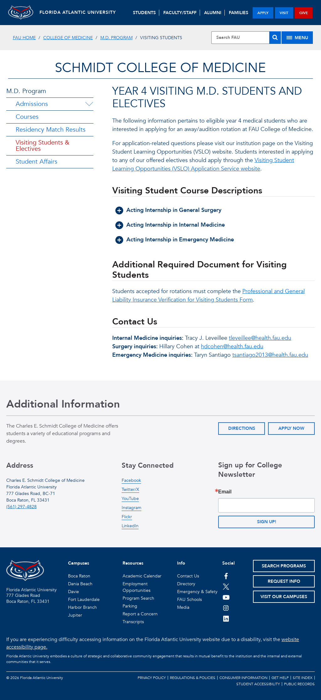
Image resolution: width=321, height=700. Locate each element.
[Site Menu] (297, 37)
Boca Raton (79, 576)
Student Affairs (36, 161)
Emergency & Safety (197, 592)
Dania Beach (80, 584)
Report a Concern (140, 614)
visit (284, 12)
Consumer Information (243, 677)
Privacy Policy (152, 677)
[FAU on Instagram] (226, 608)
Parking (130, 606)
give (303, 12)
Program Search (138, 598)
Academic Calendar (142, 576)
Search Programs (284, 566)
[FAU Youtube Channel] (226, 597)
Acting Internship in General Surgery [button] (173, 210)
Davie (73, 592)
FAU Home (24, 38)
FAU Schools (189, 600)
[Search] (275, 37)
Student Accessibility (258, 684)
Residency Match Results (51, 129)
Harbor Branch (82, 607)
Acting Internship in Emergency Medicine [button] (180, 240)
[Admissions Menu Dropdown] (89, 104)
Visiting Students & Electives (42, 145)
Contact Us (188, 576)
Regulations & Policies (192, 677)
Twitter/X (130, 489)
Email (225, 491)
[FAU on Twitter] (226, 586)
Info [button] (181, 563)
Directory (186, 584)
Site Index (303, 677)
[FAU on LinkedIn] (226, 618)
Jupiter (75, 615)
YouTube (130, 499)
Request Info (284, 581)
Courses (27, 117)
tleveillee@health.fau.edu (260, 338)
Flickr (127, 517)
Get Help (280, 677)
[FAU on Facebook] (226, 576)
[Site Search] (246, 37)
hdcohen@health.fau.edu (232, 346)
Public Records (299, 684)
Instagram (131, 508)
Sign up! (266, 522)
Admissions (32, 104)
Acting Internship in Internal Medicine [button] (175, 225)
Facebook (131, 480)
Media (183, 607)
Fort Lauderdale (84, 600)
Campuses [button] (78, 563)
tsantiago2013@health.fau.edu (270, 355)
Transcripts (133, 622)
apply (263, 12)
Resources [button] (133, 563)
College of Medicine (68, 38)
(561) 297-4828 (21, 507)
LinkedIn (130, 526)
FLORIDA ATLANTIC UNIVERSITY (77, 12)
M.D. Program (116, 38)
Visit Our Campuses (283, 597)
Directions (241, 428)
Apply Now (291, 428)
